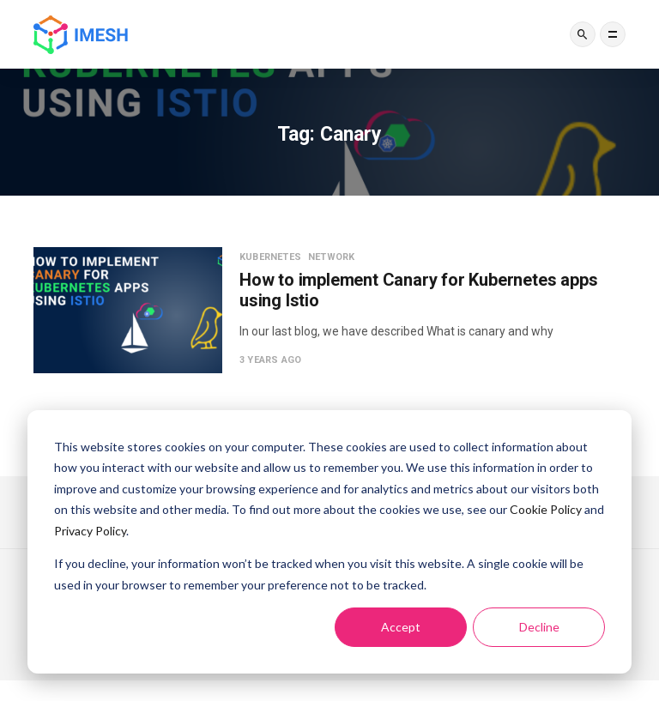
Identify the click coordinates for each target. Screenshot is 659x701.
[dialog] (329, 542)
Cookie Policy (546, 509)
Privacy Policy (90, 530)
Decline (539, 626)
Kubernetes (270, 257)
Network (331, 257)
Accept (400, 626)
